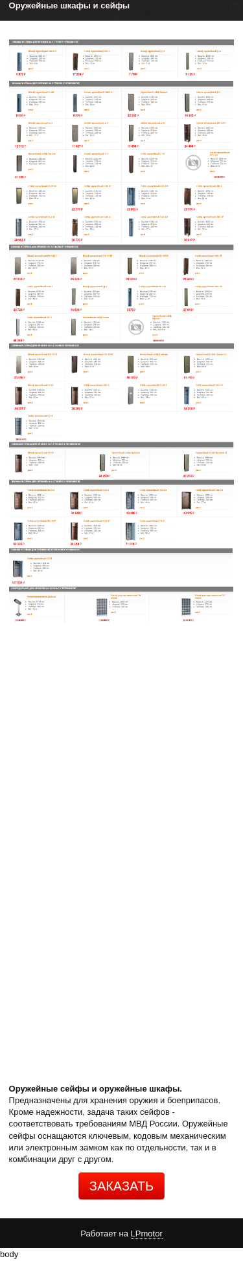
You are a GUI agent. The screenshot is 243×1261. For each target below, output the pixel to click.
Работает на (121, 1234)
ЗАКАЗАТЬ (121, 1186)
